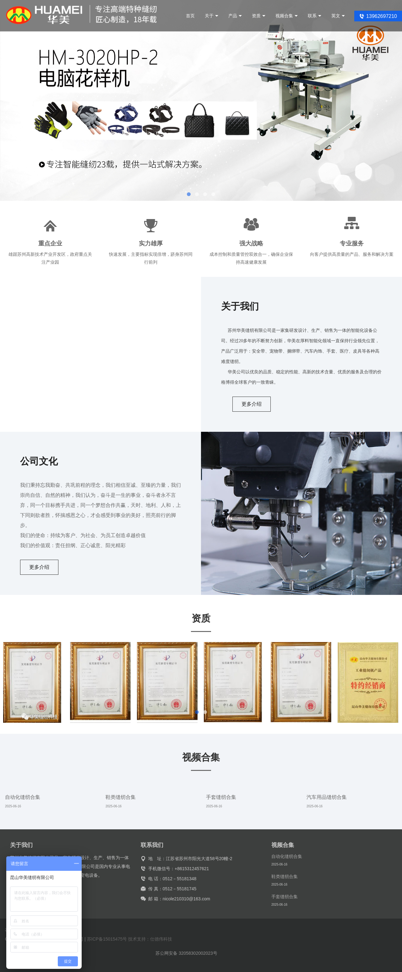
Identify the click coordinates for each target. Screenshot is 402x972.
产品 (235, 15)
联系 (314, 15)
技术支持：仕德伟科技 (150, 939)
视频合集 (286, 15)
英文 (338, 15)
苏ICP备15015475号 (107, 939)
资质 (258, 15)
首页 (190, 15)
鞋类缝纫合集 (121, 797)
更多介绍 (252, 404)
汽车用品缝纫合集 (327, 797)
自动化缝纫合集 (22, 797)
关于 (211, 15)
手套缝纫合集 (221, 797)
